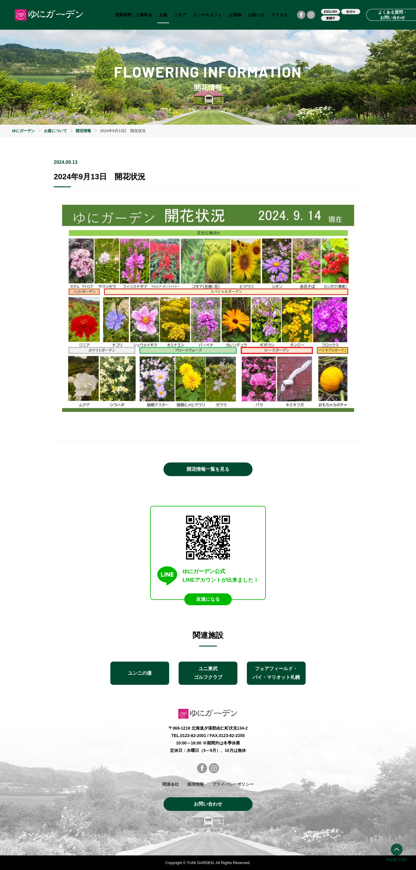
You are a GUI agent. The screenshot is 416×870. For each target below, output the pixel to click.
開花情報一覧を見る (208, 469)
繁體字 (330, 18)
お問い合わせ (208, 803)
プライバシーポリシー (233, 784)
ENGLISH (330, 11)
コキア (180, 14)
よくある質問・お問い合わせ (392, 15)
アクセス (279, 14)
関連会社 (170, 784)
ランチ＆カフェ (207, 14)
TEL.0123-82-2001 (188, 735)
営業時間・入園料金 (133, 14)
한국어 (350, 11)
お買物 (235, 14)
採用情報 (195, 784)
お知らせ (256, 14)
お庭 (163, 14)
